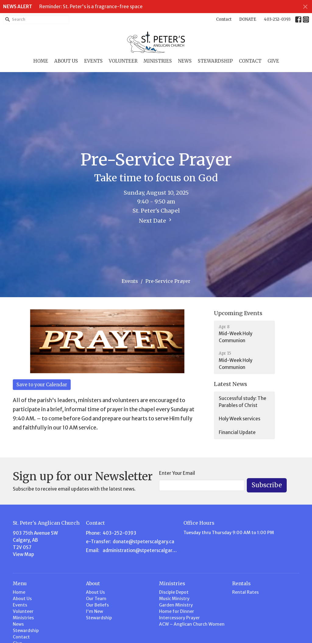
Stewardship (215, 61)
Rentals (241, 583)
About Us (66, 61)
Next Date (156, 220)
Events (93, 61)
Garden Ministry (176, 605)
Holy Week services (239, 419)
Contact (224, 19)
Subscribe (267, 485)
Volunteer (123, 61)
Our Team (96, 598)
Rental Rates (245, 592)
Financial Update (237, 432)
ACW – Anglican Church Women (192, 624)
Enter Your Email (177, 473)
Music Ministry (174, 598)
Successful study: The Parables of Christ (242, 401)
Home (40, 61)
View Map (23, 554)
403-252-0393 (277, 19)
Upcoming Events (238, 313)
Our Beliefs (97, 605)
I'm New (94, 611)
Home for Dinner (176, 611)
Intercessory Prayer (179, 617)
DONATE (247, 19)
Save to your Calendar (41, 385)
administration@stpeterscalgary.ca (140, 550)
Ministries (158, 61)
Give (273, 61)
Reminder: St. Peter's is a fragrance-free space (91, 6)
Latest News (230, 384)
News (185, 61)
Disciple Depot (174, 592)
